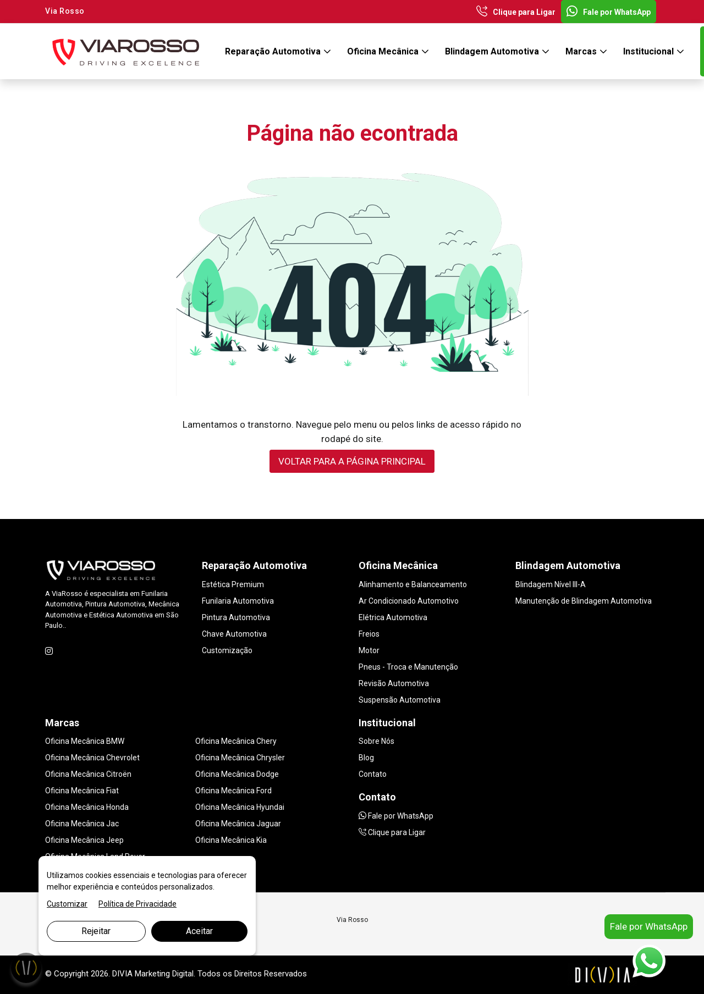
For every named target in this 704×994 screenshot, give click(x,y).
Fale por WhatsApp (608, 12)
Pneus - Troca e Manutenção (408, 666)
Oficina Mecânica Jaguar (238, 823)
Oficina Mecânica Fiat (82, 790)
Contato (373, 774)
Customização (227, 650)
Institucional (649, 51)
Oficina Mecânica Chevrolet (92, 757)
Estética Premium (233, 584)
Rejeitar (96, 931)
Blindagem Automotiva (493, 51)
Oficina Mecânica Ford (233, 790)
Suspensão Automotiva (400, 699)
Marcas (582, 51)
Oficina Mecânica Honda (87, 807)
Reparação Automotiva (274, 51)
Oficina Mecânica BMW (84, 741)
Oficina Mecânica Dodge (237, 774)
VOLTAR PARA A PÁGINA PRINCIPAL (352, 461)
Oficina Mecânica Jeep (84, 840)
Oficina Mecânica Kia (231, 840)
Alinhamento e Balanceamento (413, 584)
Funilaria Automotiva (238, 601)
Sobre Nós (376, 741)
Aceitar (199, 931)
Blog (366, 757)
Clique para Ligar (516, 12)
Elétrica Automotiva (393, 617)
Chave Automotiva (234, 633)
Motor (369, 650)
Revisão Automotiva (394, 683)
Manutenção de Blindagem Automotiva (583, 601)
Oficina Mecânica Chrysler (240, 757)
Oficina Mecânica (384, 51)
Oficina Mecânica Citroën (88, 774)
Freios (369, 633)
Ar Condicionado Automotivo (409, 601)
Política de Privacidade (137, 903)
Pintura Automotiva (236, 617)
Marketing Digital (164, 974)
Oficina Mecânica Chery (236, 741)
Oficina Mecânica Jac (82, 823)
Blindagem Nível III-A (550, 584)
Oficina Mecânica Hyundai (239, 807)
